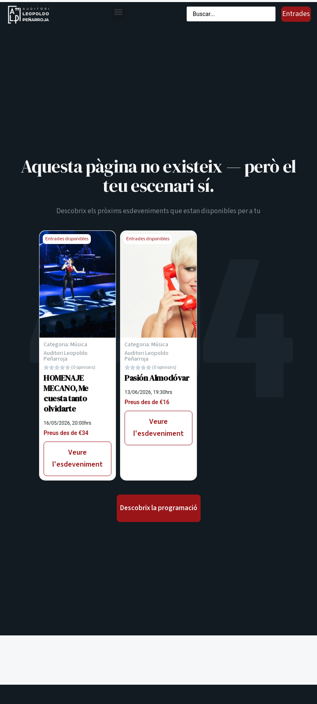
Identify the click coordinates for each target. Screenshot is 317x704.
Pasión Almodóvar (157, 378)
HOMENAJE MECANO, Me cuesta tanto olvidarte (66, 393)
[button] (118, 12)
